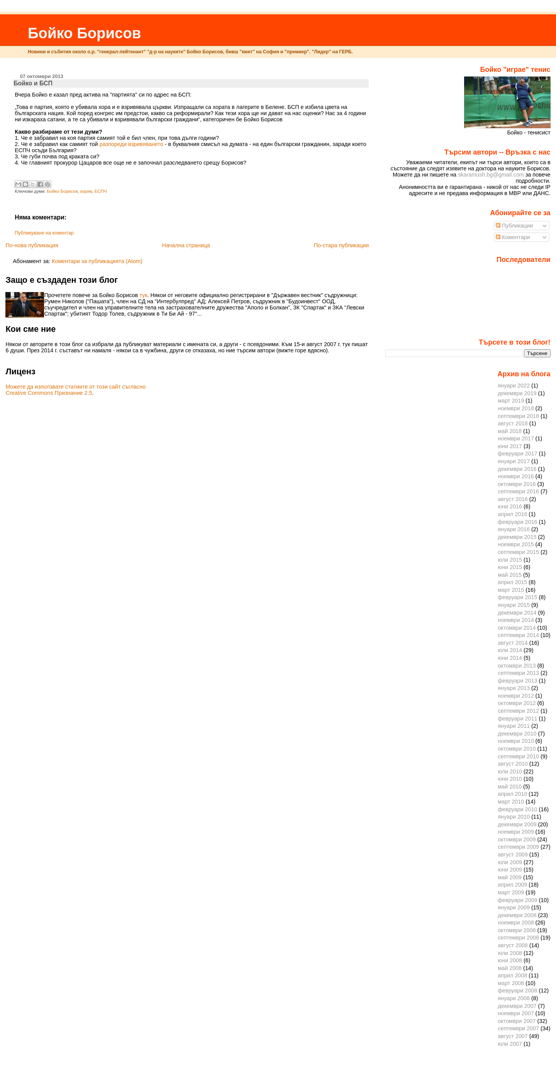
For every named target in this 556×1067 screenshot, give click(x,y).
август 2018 (513, 423)
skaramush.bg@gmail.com (491, 175)
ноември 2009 (516, 832)
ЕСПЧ (101, 191)
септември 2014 (518, 635)
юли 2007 (510, 1044)
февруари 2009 (517, 900)
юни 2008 (510, 960)
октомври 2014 (517, 628)
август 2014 (513, 643)
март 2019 (511, 401)
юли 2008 (510, 953)
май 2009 (510, 877)
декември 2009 (517, 824)
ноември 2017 (516, 438)
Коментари (513, 237)
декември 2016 (517, 469)
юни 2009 (510, 870)
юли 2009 (510, 862)
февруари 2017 (517, 453)
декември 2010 (517, 734)
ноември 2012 (516, 696)
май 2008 (510, 968)
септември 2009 (518, 847)
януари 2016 (514, 529)
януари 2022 (514, 385)
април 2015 (512, 582)
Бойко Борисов (84, 33)
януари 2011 (514, 726)
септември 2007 (518, 1028)
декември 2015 (517, 537)
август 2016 (513, 499)
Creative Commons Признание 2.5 (48, 393)
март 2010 (511, 802)
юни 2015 (510, 567)
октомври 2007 (517, 1021)
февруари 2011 (517, 718)
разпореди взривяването (131, 144)
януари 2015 (514, 605)
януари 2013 (514, 688)
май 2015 (510, 575)
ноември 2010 (516, 741)
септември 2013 (518, 673)
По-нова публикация (31, 245)
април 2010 (512, 794)
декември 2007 (517, 1006)
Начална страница (186, 245)
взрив (86, 191)
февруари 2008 (517, 990)
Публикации (514, 226)
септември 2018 (518, 416)
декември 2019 (517, 393)
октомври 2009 (517, 839)
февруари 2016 (517, 522)
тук (143, 295)
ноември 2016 (516, 476)
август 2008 (513, 945)
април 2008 (512, 975)
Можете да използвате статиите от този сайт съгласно (75, 387)
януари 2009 (514, 907)
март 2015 (511, 590)
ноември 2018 (516, 408)
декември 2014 (517, 613)
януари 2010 (514, 817)
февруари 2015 (517, 597)
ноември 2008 (516, 922)
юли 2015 (510, 560)
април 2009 (512, 885)
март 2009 (511, 892)
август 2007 (513, 1036)
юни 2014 (510, 658)
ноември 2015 (516, 544)
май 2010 (510, 786)
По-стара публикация (341, 245)
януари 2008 (514, 998)
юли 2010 (510, 771)
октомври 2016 (517, 484)
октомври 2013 (517, 666)
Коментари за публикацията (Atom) (97, 261)
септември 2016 (518, 491)
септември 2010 (518, 756)
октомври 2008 (517, 930)
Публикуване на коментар (44, 233)
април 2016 (512, 514)
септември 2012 (518, 711)
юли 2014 (510, 650)
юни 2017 (510, 446)
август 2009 (513, 854)
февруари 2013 (517, 681)
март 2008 (511, 983)
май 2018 (510, 431)
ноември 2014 (516, 620)
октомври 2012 (517, 703)
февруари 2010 (517, 809)
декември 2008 (517, 915)
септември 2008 (518, 937)
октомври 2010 (517, 749)
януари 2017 (514, 461)
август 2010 (513, 764)
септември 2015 (518, 552)
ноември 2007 (516, 1013)
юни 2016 (510, 506)
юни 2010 (510, 779)
